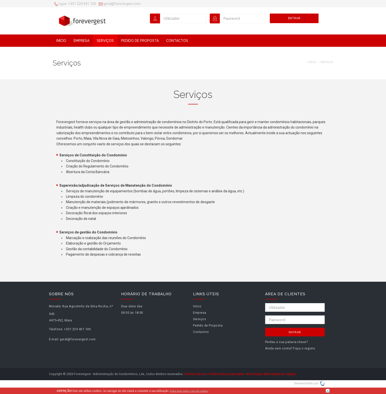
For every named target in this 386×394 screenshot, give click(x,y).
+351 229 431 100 (75, 4)
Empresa (81, 41)
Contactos (177, 41)
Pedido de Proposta (140, 41)
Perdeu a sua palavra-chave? (286, 342)
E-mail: (54, 339)
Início (61, 41)
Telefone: (56, 329)
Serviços (105, 41)
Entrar (294, 18)
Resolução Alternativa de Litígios (271, 374)
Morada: (55, 306)
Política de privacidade (226, 374)
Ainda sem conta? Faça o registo (290, 348)
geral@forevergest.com (120, 4)
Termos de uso (195, 374)
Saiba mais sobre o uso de (189, 390)
